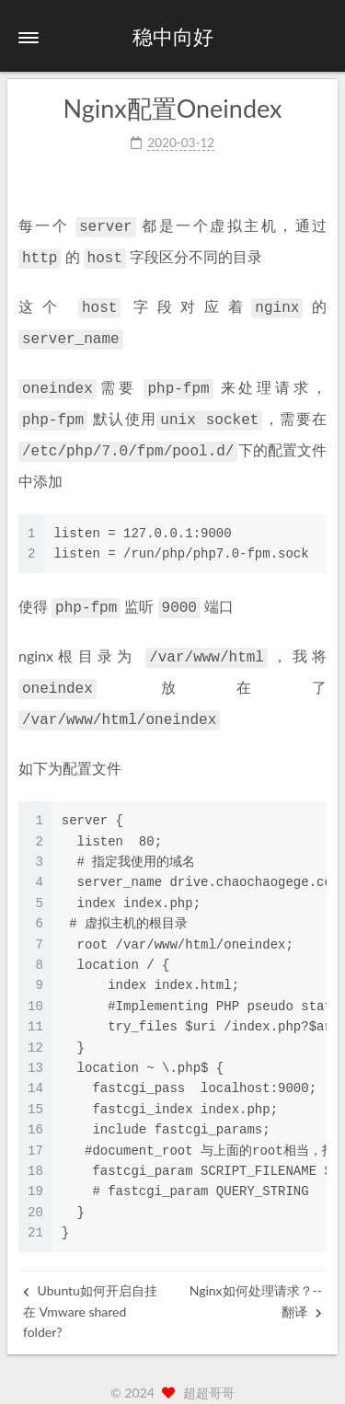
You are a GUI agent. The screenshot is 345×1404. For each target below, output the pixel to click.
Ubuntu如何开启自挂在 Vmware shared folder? (90, 1290)
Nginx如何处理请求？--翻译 (256, 1280)
